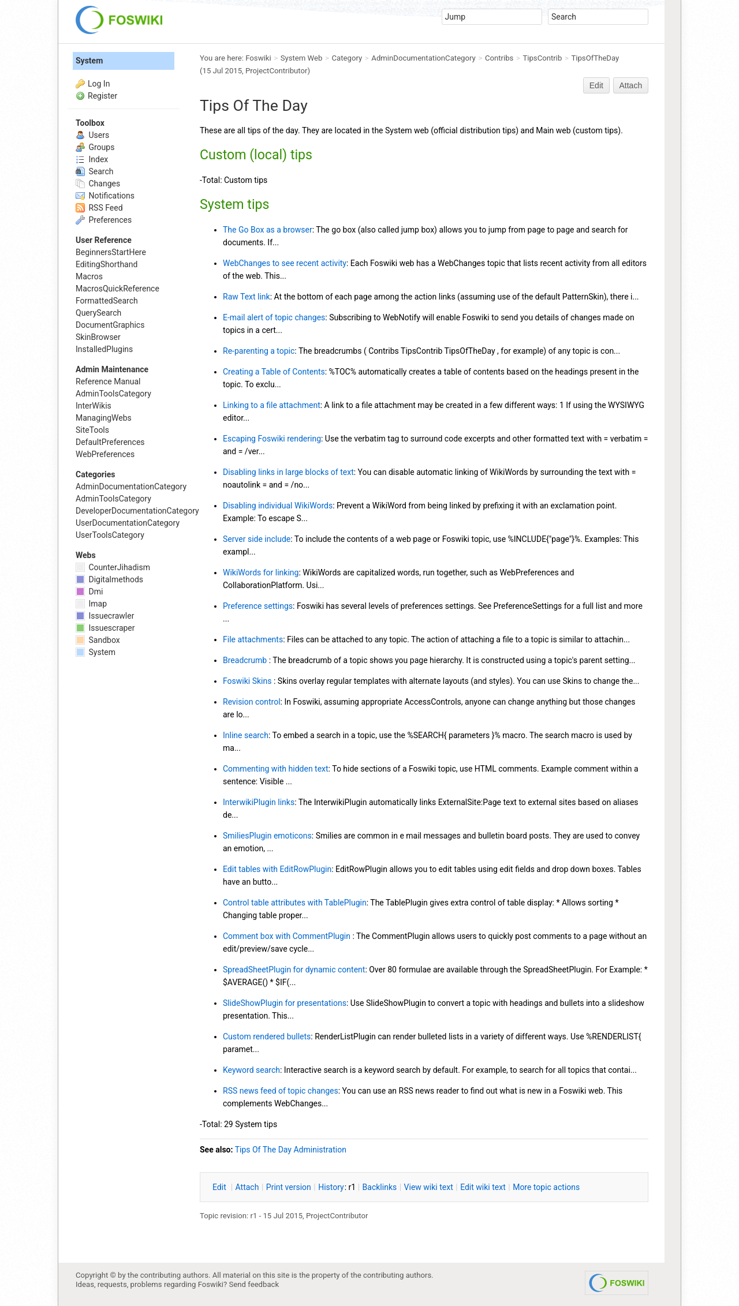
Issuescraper (105, 628)
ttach (247, 1187)
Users (92, 135)
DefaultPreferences (110, 442)
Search (94, 171)
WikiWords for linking (260, 572)
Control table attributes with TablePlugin (295, 902)
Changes (98, 183)
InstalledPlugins (104, 349)
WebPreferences (105, 454)
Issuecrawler (105, 615)
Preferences (104, 219)
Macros (89, 276)
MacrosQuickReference (117, 288)
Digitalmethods (109, 579)
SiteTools (92, 430)
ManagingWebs (104, 417)
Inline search (245, 735)
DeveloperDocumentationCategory (137, 510)
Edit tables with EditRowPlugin (277, 869)
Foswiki (258, 58)
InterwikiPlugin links (258, 802)
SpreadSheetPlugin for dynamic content (294, 969)
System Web (302, 58)
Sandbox (98, 640)
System (89, 60)
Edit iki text (483, 1187)
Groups (95, 147)
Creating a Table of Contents (274, 371)
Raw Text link (246, 296)
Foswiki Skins (248, 681)
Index (92, 159)
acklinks (380, 1187)
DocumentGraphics (110, 325)
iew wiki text (428, 1187)
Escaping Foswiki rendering (272, 438)
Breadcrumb (246, 660)
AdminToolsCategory (113, 393)
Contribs (499, 58)
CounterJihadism (113, 567)
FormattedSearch (107, 300)
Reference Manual (108, 381)
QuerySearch (98, 312)
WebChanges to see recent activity (284, 263)
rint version (288, 1187)
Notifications (105, 195)
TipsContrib (542, 58)
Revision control (252, 701)
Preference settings (258, 606)
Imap (91, 603)
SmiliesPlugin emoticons (267, 835)
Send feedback (254, 1284)
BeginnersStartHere (111, 252)
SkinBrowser (98, 337)
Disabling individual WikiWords (278, 505)
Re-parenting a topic (258, 350)
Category (347, 58)
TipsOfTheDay (595, 58)
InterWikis (93, 405)
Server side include (256, 539)
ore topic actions (546, 1187)
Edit (596, 85)
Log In (99, 83)
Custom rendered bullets (267, 1036)
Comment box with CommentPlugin (287, 936)
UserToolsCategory (110, 535)
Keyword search (251, 1070)
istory (331, 1187)
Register (102, 95)
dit (220, 1187)
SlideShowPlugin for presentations (284, 1003)
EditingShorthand (106, 264)
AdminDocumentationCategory (423, 58)
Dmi (89, 591)
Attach (631, 85)
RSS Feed (99, 207)
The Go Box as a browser (267, 229)
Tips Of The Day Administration (290, 1149)
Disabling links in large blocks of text (288, 472)
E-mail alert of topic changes (274, 317)
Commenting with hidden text (276, 768)
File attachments (253, 639)
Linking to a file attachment (271, 405)
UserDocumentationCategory (128, 522)
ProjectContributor (276, 70)
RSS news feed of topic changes (280, 1090)
